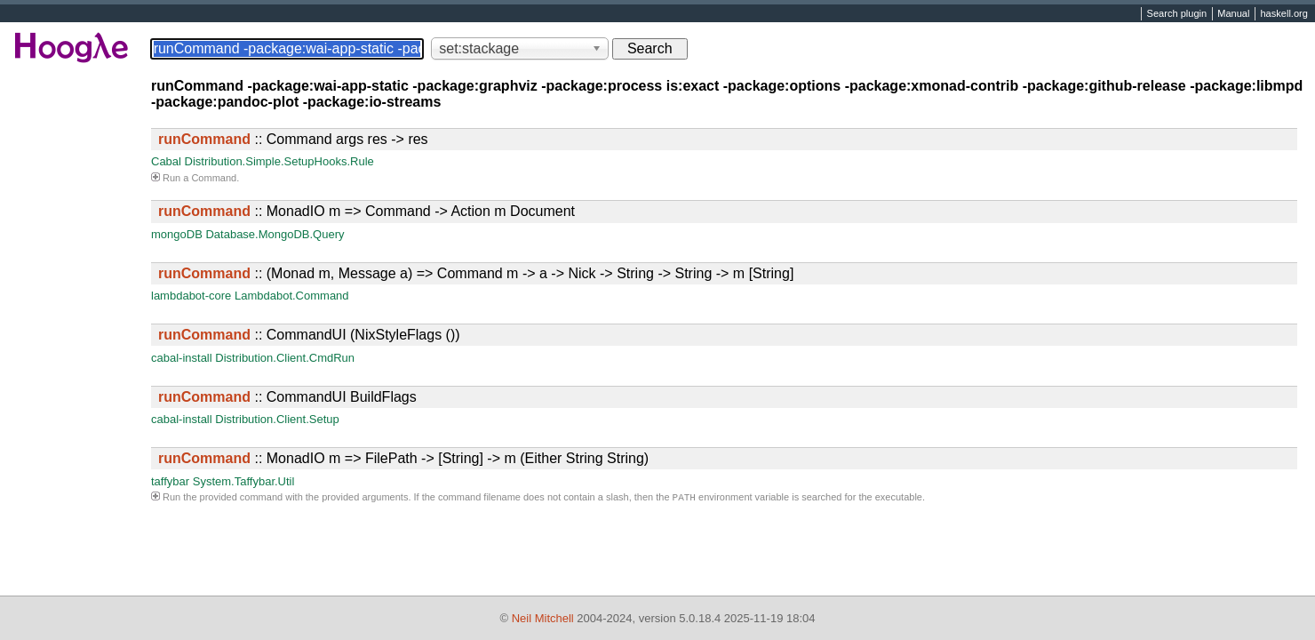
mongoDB (177, 234)
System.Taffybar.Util (244, 481)
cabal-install (181, 357)
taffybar (170, 481)
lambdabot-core (191, 295)
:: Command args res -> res (293, 139)
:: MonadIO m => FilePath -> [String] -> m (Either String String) (403, 458)
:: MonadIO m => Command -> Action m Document (366, 211)
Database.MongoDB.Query (274, 234)
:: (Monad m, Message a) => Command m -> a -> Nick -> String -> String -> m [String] (475, 273)
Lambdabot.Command (292, 295)
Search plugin (1177, 14)
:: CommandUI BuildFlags (287, 396)
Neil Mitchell (543, 618)
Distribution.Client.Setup (277, 419)
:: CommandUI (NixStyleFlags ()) (309, 334)
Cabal (166, 161)
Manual (1233, 14)
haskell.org (1283, 14)
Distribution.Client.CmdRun (285, 357)
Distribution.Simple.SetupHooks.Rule (279, 161)
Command (213, 177)
